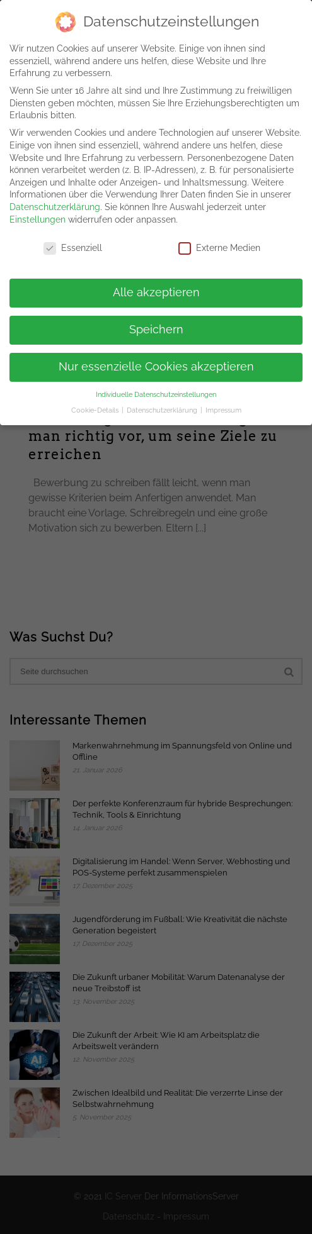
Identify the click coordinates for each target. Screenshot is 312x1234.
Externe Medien (219, 243)
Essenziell (72, 243)
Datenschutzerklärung (54, 201)
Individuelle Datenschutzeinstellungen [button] (156, 388)
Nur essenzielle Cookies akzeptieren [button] (156, 361)
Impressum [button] (223, 404)
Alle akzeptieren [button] (156, 287)
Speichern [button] (156, 324)
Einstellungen (37, 214)
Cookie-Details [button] (95, 404)
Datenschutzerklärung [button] (163, 404)
